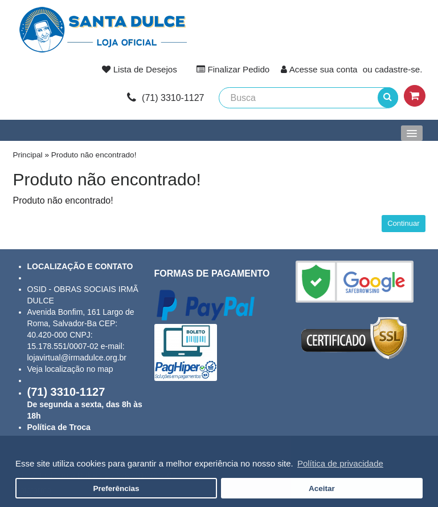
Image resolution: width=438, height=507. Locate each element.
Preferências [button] (116, 488)
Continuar (403, 223)
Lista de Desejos (145, 69)
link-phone (165, 98)
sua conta (339, 69)
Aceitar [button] (322, 488)
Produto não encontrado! (94, 155)
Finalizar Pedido (238, 69)
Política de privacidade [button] (340, 463)
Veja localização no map (70, 369)
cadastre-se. (399, 69)
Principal (28, 155)
